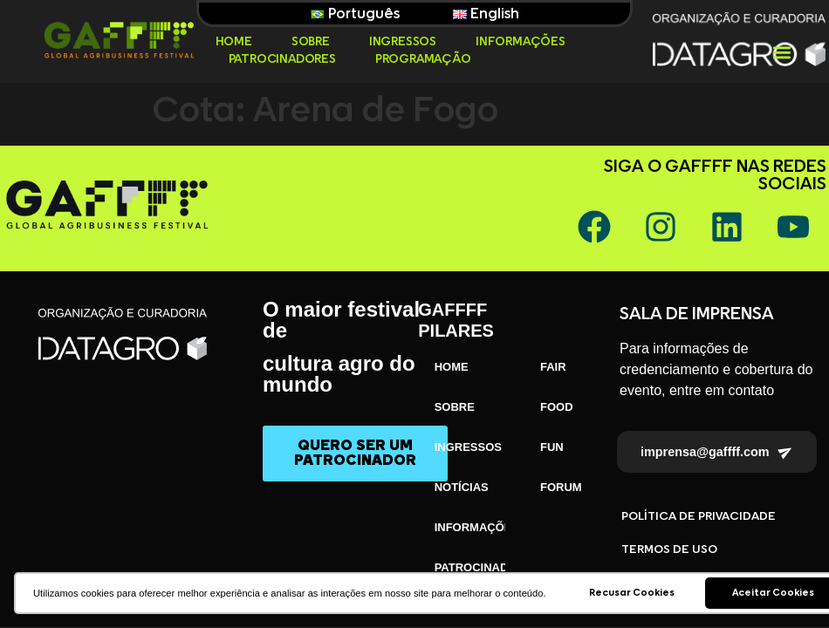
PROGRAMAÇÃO (423, 59)
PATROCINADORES (282, 59)
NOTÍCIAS (462, 487)
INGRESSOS (402, 42)
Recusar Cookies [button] (632, 592)
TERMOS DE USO (669, 549)
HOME (234, 42)
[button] (781, 52)
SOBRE (310, 42)
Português (355, 14)
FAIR (553, 366)
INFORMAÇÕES (520, 42)
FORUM (561, 487)
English (486, 14)
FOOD (556, 406)
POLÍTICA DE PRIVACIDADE (698, 516)
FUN (552, 447)
